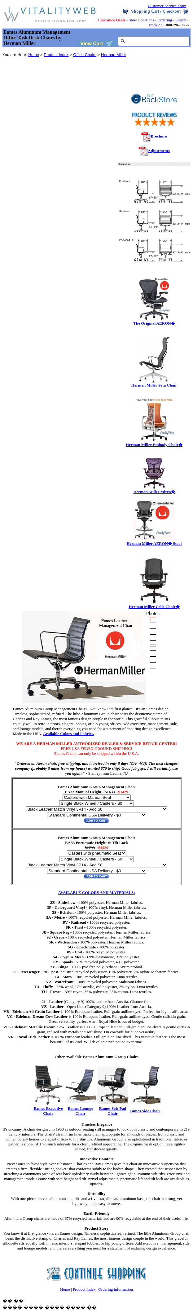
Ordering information (115, 1289)
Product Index (56, 54)
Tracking (155, 25)
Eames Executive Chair (48, 1111)
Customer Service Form (167, 5)
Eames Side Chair (144, 1111)
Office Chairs (84, 54)
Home (33, 54)
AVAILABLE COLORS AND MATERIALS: (96, 892)
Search (180, 20)
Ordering (164, 20)
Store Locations (141, 20)
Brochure (159, 136)
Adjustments (159, 150)
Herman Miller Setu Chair (154, 383)
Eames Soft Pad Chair (112, 1111)
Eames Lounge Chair (80, 1111)
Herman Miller (113, 54)
